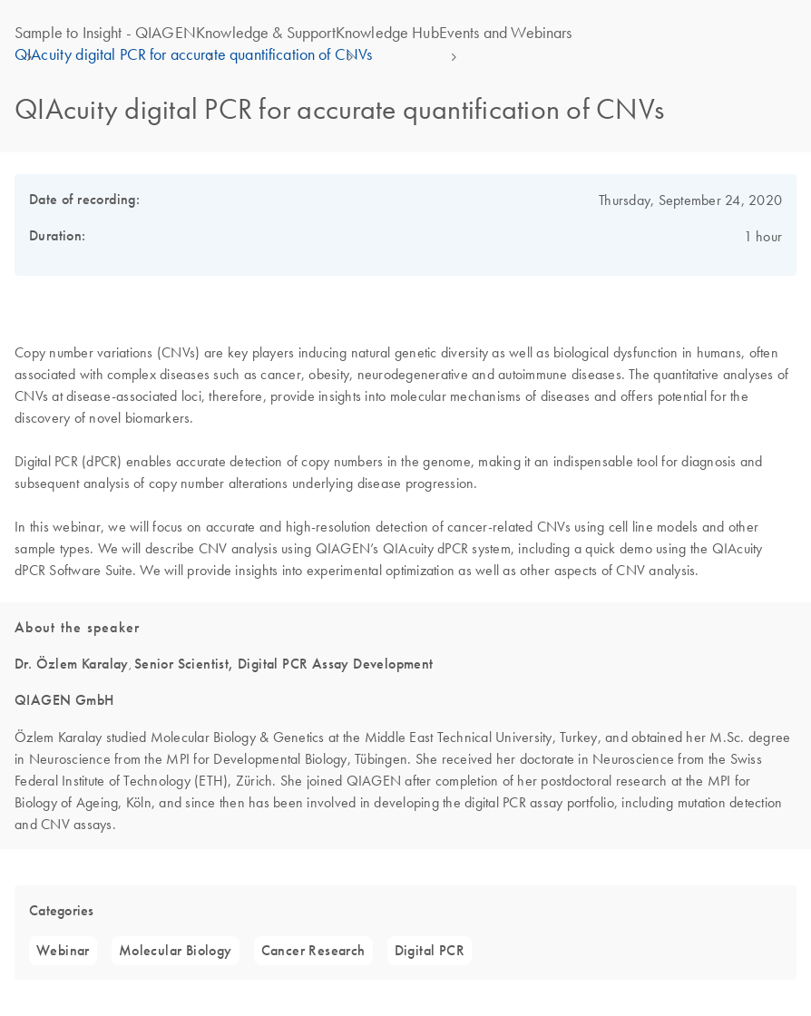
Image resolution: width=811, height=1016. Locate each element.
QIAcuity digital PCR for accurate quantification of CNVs (193, 54)
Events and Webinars (505, 33)
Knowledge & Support (266, 33)
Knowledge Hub (387, 33)
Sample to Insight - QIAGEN (105, 33)
